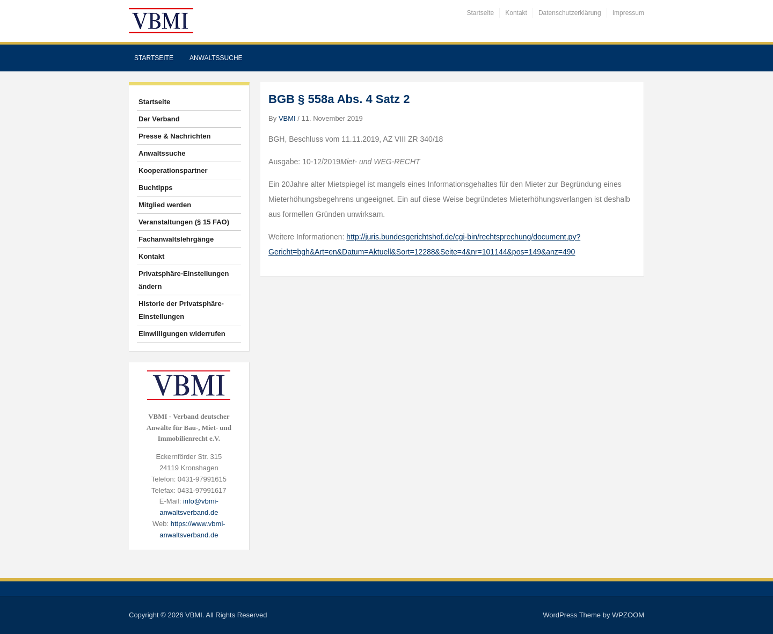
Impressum (628, 13)
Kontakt (516, 13)
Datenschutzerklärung (569, 13)
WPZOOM (628, 615)
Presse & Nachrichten (174, 136)
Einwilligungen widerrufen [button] (181, 334)
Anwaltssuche (216, 58)
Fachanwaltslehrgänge (176, 239)
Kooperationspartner (173, 170)
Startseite (480, 13)
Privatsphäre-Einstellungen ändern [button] (183, 279)
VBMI (287, 118)
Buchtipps (155, 188)
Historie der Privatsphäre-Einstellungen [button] (181, 310)
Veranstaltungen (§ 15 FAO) (183, 222)
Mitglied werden (164, 205)
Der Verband (159, 119)
